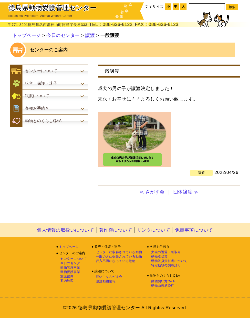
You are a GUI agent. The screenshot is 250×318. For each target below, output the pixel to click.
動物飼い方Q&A (163, 281)
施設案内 (66, 276)
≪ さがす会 (151, 191)
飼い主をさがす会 (109, 277)
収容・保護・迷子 (107, 247)
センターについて (73, 259)
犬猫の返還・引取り (166, 252)
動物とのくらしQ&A (165, 275)
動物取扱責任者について (169, 261)
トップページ (26, 35)
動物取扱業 (159, 256)
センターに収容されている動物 (119, 252)
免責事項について (194, 230)
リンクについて (153, 230)
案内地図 (66, 281)
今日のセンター (63, 35)
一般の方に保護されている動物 (119, 256)
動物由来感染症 (162, 285)
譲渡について (104, 271)
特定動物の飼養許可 (166, 265)
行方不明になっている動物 (115, 261)
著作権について (115, 230)
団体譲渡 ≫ (185, 191)
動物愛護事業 (70, 272)
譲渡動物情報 (106, 281)
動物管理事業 (70, 267)
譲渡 (90, 35)
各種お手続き (160, 247)
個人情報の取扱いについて (65, 230)
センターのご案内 (72, 253)
